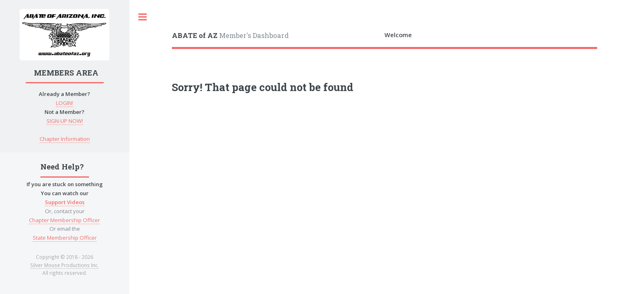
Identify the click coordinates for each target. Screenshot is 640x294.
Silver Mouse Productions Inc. (64, 265)
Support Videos (64, 202)
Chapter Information (65, 139)
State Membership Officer (65, 237)
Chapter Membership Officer (64, 220)
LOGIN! (64, 103)
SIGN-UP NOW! (65, 121)
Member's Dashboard (230, 35)
